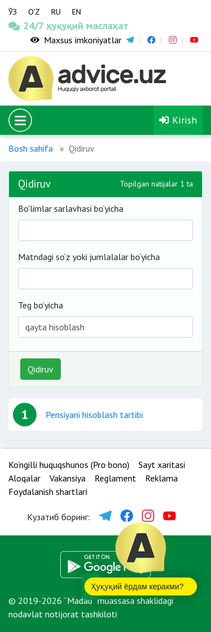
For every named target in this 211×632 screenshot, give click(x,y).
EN (76, 12)
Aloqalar (24, 478)
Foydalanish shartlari (47, 491)
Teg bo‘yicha (40, 305)
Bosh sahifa (30, 148)
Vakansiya (68, 478)
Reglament (115, 478)
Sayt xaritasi (161, 464)
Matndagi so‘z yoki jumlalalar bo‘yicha (89, 256)
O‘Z (34, 12)
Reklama (161, 478)
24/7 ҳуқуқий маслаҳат (26, 25)
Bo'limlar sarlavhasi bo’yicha (70, 208)
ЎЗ (12, 12)
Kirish (178, 119)
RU (56, 12)
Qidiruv (40, 369)
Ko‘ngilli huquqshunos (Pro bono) (68, 464)
